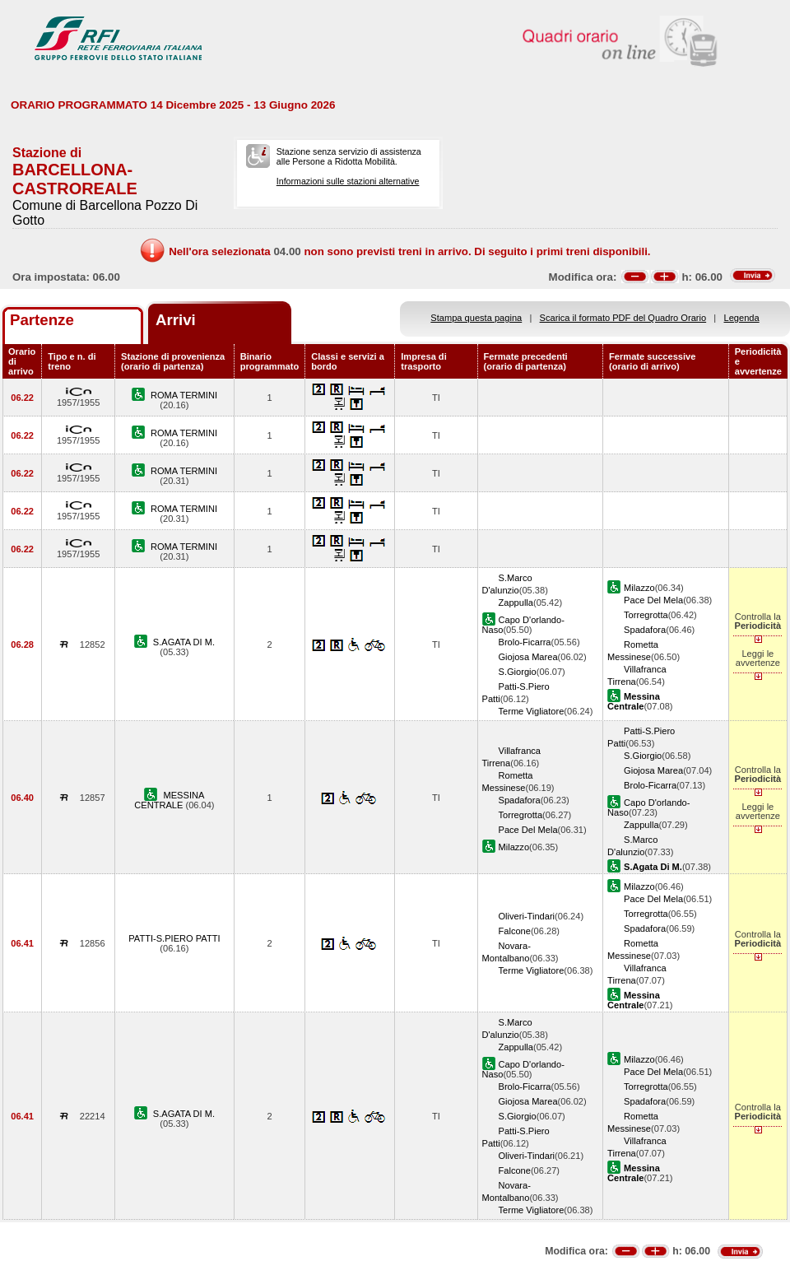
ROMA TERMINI (184, 395)
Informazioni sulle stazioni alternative (348, 181)
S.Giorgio (518, 672)
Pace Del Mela (653, 600)
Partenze (42, 319)
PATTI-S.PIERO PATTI (174, 938)
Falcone (515, 931)
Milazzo (639, 588)
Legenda (742, 318)
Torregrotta (646, 615)
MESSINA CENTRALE (169, 800)
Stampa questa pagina (476, 318)
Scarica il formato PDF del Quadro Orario (623, 318)
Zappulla (516, 602)
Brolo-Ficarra (525, 642)
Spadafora (645, 630)
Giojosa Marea (528, 657)
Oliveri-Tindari (527, 916)
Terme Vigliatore (532, 711)
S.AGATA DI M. (184, 642)
